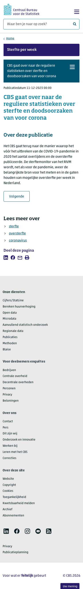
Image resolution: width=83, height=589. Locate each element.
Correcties (9, 458)
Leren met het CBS (15, 452)
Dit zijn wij (10, 433)
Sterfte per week (22, 50)
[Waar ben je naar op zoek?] (41, 24)
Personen (9, 388)
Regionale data (13, 331)
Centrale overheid (15, 376)
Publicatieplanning (15, 552)
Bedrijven (9, 370)
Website (8, 478)
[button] (41, 71)
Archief (7, 509)
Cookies (8, 491)
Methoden (10, 343)
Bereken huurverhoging (19, 306)
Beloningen (11, 400)
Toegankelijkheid (14, 497)
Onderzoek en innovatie (19, 439)
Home (10, 38)
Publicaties (10, 337)
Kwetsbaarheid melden (19, 503)
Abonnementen (13, 515)
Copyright (9, 485)
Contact (8, 421)
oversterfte (17, 233)
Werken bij (10, 445)
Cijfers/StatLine (13, 300)
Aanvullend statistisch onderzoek (25, 325)
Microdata (9, 318)
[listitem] (5, 257)
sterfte (14, 226)
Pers (5, 427)
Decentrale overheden (18, 382)
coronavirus (18, 240)
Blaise (7, 349)
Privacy (7, 394)
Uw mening (70, 586)
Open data (10, 312)
